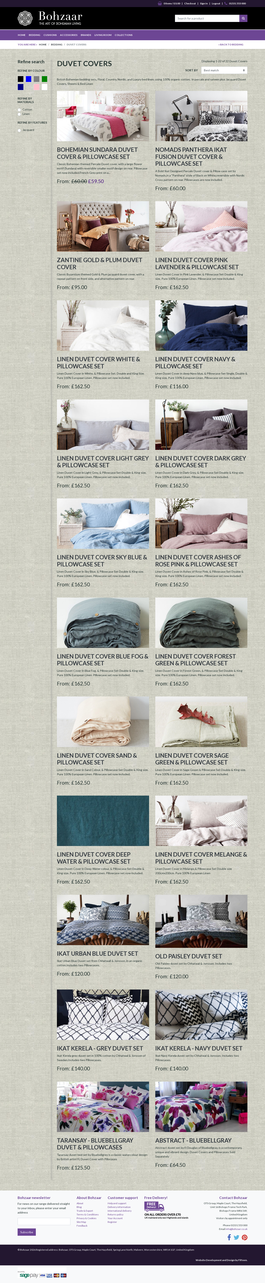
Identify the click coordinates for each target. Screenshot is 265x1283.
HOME (21, 35)
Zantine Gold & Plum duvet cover (99, 263)
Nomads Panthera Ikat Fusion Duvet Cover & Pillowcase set (191, 156)
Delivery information (119, 1207)
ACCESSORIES (68, 35)
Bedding (56, 44)
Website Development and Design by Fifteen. (221, 1260)
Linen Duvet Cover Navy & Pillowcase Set (195, 362)
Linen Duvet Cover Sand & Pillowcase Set (97, 759)
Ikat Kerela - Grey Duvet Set (100, 1048)
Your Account (115, 1218)
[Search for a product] (207, 18)
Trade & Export (85, 1210)
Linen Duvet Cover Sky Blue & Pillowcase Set (102, 561)
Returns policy (115, 1214)
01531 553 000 (235, 3)
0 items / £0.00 (169, 3)
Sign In (204, 3)
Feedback (82, 1225)
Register (112, 1221)
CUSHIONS (50, 35)
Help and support (117, 1203)
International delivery (119, 1210)
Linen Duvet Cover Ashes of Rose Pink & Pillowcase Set (198, 561)
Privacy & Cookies (86, 1218)
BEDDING (34, 35)
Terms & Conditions (88, 1214)
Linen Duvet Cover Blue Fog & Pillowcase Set (102, 660)
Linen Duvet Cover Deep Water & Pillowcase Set (94, 858)
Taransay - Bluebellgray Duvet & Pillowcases (95, 1144)
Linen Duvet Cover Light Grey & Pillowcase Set (103, 462)
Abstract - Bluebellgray (193, 1140)
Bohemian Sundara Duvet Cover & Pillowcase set (97, 153)
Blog (79, 1207)
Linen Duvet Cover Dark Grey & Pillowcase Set (200, 462)
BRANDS (86, 35)
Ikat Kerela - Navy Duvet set (199, 1048)
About (80, 1203)
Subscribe (26, 1232)
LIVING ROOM (102, 35)
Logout (216, 3)
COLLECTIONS (123, 35)
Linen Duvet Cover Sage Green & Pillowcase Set (192, 759)
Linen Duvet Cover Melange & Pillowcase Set (201, 858)
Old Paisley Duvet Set (188, 956)
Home (43, 44)
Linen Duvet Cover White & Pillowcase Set (98, 362)
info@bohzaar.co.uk (236, 1229)
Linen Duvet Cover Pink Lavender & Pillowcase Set (197, 263)
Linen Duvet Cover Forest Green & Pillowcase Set (195, 660)
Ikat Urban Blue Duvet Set (97, 953)
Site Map (81, 1221)
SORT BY (191, 70)
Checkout (190, 3)
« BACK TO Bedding (230, 44)
